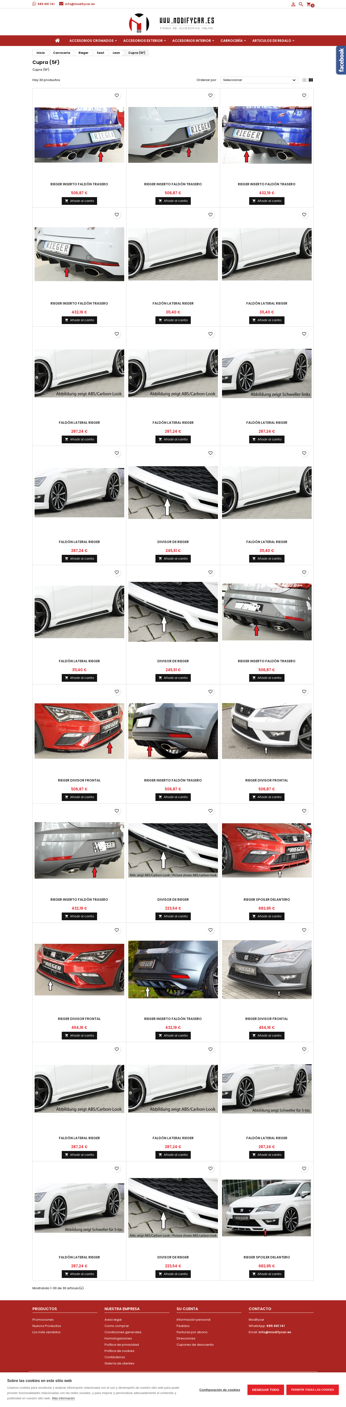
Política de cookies (119, 1351)
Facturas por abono (192, 1332)
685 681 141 (46, 4)
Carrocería (232, 40)
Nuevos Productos (46, 1326)
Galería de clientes (119, 1363)
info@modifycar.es (80, 4)
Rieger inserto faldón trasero (79, 184)
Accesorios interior (191, 40)
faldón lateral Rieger (173, 303)
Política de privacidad (122, 1344)
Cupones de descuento (195, 1344)
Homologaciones (118, 1338)
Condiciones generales (123, 1332)
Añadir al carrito (79, 201)
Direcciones (186, 1338)
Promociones (43, 1319)
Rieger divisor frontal (79, 780)
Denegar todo (265, 1390)
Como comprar (117, 1326)
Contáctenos (115, 1357)
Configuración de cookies (219, 1390)
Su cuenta (187, 1309)
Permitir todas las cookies (312, 1389)
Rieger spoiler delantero (267, 899)
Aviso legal (113, 1319)
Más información (63, 1398)
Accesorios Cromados (91, 40)
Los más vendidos (46, 1332)
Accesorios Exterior (143, 40)
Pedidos (183, 1326)
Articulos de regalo (271, 40)
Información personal (193, 1319)
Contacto (260, 1309)
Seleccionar (260, 80)
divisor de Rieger (173, 541)
